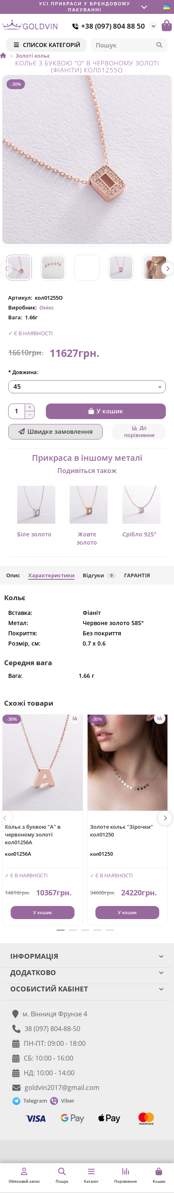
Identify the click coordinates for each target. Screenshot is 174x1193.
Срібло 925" (139, 534)
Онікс (46, 307)
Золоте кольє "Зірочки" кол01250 (121, 830)
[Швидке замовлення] (55, 432)
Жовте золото (87, 538)
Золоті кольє (33, 55)
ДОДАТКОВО (87, 972)
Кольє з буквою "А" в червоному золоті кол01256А (33, 834)
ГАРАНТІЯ (137, 575)
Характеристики (51, 575)
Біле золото (34, 534)
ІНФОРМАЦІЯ (87, 956)
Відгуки (99, 575)
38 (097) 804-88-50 (52, 1028)
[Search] (129, 45)
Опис (13, 575)
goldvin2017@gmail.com (62, 1087)
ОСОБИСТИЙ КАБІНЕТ (87, 988)
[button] (6, 268)
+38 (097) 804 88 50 (107, 26)
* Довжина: (23, 372)
